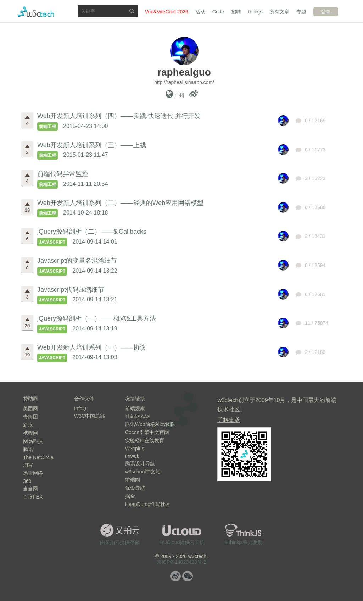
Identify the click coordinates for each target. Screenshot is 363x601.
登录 (326, 12)
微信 (187, 576)
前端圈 (132, 480)
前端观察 (135, 408)
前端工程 (47, 126)
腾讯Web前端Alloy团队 (150, 424)
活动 (200, 12)
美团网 (30, 408)
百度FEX (33, 497)
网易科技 (33, 441)
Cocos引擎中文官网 (147, 432)
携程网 (30, 433)
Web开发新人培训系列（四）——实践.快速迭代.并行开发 (119, 115)
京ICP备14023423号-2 (181, 562)
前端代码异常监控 (62, 173)
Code (218, 12)
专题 (301, 12)
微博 (175, 576)
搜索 (131, 11)
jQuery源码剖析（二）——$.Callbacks (91, 231)
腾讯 (28, 449)
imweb (132, 456)
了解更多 (228, 419)
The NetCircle (38, 457)
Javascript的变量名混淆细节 (77, 260)
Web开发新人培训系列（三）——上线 (91, 145)
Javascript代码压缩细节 (70, 289)
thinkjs (255, 12)
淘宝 (28, 465)
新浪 (28, 425)
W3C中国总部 (89, 416)
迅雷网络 (33, 473)
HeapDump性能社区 (147, 504)
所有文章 (279, 12)
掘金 (130, 496)
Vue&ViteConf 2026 (166, 12)
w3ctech (36, 11)
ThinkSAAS (138, 416)
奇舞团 (30, 416)
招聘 (236, 12)
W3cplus (134, 448)
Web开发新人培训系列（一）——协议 (91, 347)
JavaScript (52, 242)
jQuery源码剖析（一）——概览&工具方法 (96, 318)
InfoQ (80, 408)
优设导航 (135, 488)
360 (27, 481)
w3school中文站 (143, 471)
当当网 (30, 488)
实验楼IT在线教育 (144, 440)
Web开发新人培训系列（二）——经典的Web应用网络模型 (120, 202)
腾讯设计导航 (140, 463)
